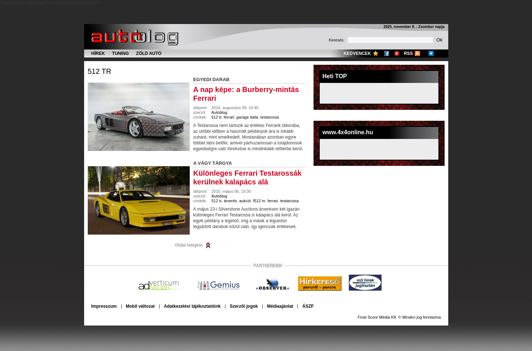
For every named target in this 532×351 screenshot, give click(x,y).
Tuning (120, 53)
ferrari (229, 117)
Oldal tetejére (189, 245)
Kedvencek (357, 53)
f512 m (259, 201)
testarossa (269, 117)
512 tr (99, 71)
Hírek (98, 53)
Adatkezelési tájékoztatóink (192, 306)
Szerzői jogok (244, 306)
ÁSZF (308, 306)
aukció (245, 201)
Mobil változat (140, 306)
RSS (408, 53)
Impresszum (104, 306)
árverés (230, 201)
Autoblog (219, 112)
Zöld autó (149, 53)
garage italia (247, 117)
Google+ (396, 53)
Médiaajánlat (280, 306)
